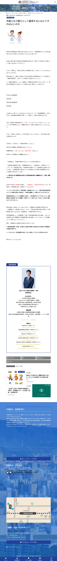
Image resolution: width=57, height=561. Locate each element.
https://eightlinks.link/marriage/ (28, 331)
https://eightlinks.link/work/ (29, 340)
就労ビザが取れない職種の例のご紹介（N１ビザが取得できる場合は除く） (37, 377)
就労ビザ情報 (10, 17)
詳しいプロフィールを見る (28, 320)
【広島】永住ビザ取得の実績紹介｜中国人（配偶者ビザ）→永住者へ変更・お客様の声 (19, 390)
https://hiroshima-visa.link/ (28, 327)
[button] (28, 458)
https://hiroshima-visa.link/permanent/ (28, 336)
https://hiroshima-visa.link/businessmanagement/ (28, 344)
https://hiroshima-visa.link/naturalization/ (28, 348)
